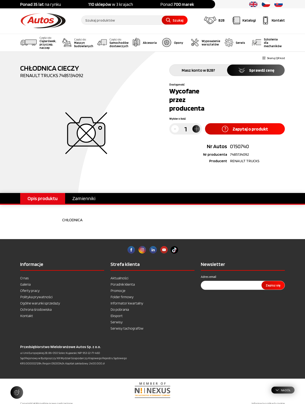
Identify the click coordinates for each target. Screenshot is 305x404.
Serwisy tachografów (126, 328)
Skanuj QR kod (274, 58)
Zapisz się (273, 285)
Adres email (208, 277)
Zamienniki (83, 198)
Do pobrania (119, 309)
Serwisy (116, 322)
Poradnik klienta (122, 284)
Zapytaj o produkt (245, 129)
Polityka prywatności (36, 297)
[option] (152, 390)
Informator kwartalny (126, 303)
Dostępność (177, 84)
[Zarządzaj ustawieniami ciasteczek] (17, 392)
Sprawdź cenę (256, 70)
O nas (24, 278)
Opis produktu (43, 198)
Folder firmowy (122, 297)
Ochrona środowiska (36, 309)
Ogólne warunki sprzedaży (40, 303)
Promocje (117, 290)
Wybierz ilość (177, 118)
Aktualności (119, 278)
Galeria (25, 284)
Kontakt (26, 315)
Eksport (116, 315)
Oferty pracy (30, 290)
